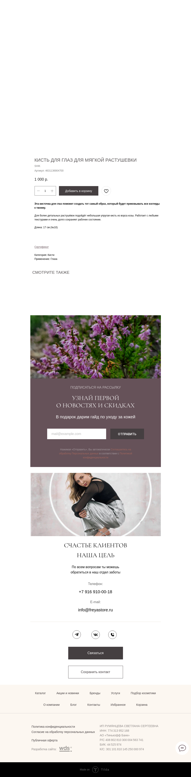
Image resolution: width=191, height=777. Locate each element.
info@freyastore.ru (95, 610)
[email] (76, 434)
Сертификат (42, 247)
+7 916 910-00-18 (95, 591)
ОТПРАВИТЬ (127, 434)
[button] (95, 653)
